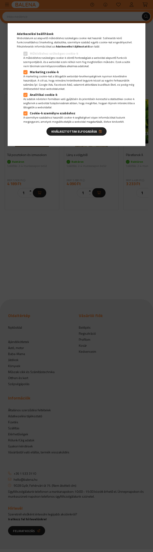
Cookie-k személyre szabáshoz (52, 113)
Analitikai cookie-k (43, 94)
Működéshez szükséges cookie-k (54, 53)
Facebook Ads (62, 84)
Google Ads (46, 84)
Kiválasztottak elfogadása (74, 131)
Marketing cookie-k (44, 71)
